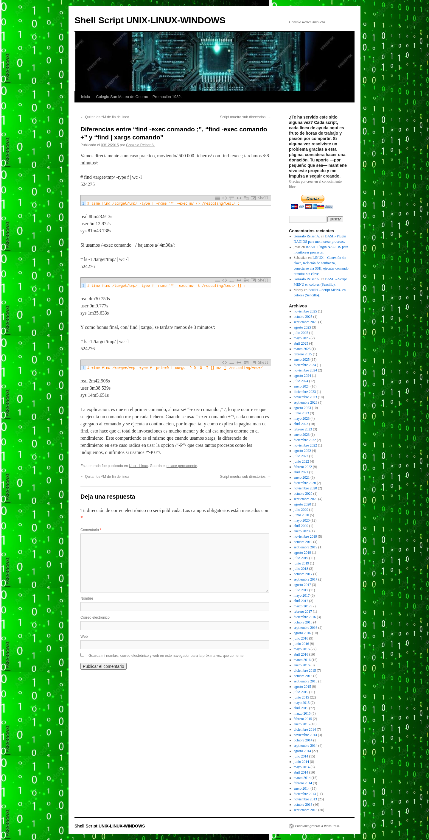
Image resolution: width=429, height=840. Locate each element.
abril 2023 (301, 424)
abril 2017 (301, 601)
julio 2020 (301, 510)
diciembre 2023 (305, 392)
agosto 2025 (302, 327)
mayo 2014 (302, 767)
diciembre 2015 (305, 670)
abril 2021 (301, 472)
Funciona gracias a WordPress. (317, 826)
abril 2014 (301, 772)
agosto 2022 (302, 451)
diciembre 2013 (305, 794)
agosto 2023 (302, 408)
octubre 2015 (303, 676)
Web (84, 636)
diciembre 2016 (305, 617)
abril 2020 (301, 526)
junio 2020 (301, 515)
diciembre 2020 (305, 483)
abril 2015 (301, 708)
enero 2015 (302, 724)
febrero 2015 (303, 719)
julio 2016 (301, 638)
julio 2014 (301, 756)
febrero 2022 (303, 467)
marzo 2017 (302, 606)
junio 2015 (301, 697)
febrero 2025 (303, 354)
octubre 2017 (303, 574)
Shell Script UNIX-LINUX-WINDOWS (150, 20)
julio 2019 (301, 558)
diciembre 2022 (305, 440)
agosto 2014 (302, 751)
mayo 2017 (302, 595)
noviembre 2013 (305, 799)
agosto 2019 (302, 552)
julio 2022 (301, 456)
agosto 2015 (302, 687)
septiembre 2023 (306, 402)
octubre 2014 (303, 740)
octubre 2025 (303, 317)
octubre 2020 (303, 493)
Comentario (90, 530)
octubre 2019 (303, 542)
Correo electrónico (95, 617)
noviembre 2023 (305, 397)
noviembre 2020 (305, 488)
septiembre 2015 (306, 681)
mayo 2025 (302, 338)
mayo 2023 (302, 418)
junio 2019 (301, 563)
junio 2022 (301, 461)
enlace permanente (182, 466)
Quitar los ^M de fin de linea (104, 117)
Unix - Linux (138, 466)
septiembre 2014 (306, 745)
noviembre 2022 (305, 445)
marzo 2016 (302, 660)
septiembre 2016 (306, 628)
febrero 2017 (303, 611)
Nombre (86, 598)
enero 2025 (302, 359)
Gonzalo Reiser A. (140, 145)
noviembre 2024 (305, 370)
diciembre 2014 (305, 729)
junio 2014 (301, 762)
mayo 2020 (302, 520)
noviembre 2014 (305, 735)
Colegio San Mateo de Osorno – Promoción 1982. (139, 96)
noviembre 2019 (305, 536)
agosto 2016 (302, 633)
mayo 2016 (302, 649)
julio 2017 (301, 590)
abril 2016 (301, 654)
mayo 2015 (302, 703)
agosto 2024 (302, 376)
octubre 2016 (303, 622)
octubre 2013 (303, 804)
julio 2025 (301, 333)
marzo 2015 (302, 713)
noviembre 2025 (305, 311)
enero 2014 (302, 788)
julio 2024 (301, 381)
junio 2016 (301, 644)
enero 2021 (302, 477)
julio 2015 (301, 692)
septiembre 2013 (306, 810)
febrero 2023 (303, 429)
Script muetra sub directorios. (245, 117)
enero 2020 (302, 531)
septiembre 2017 (306, 579)
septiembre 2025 (306, 322)
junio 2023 (301, 413)
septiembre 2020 (306, 499)
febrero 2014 (303, 783)
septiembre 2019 (306, 547)
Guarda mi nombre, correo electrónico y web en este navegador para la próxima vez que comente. (166, 656)
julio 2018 (301, 569)
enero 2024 (302, 386)
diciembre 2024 (305, 365)
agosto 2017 (302, 585)
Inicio (85, 96)
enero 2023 (302, 435)
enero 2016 (302, 665)
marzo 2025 (302, 349)
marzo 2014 (302, 778)
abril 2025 (301, 343)
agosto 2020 (302, 504)
